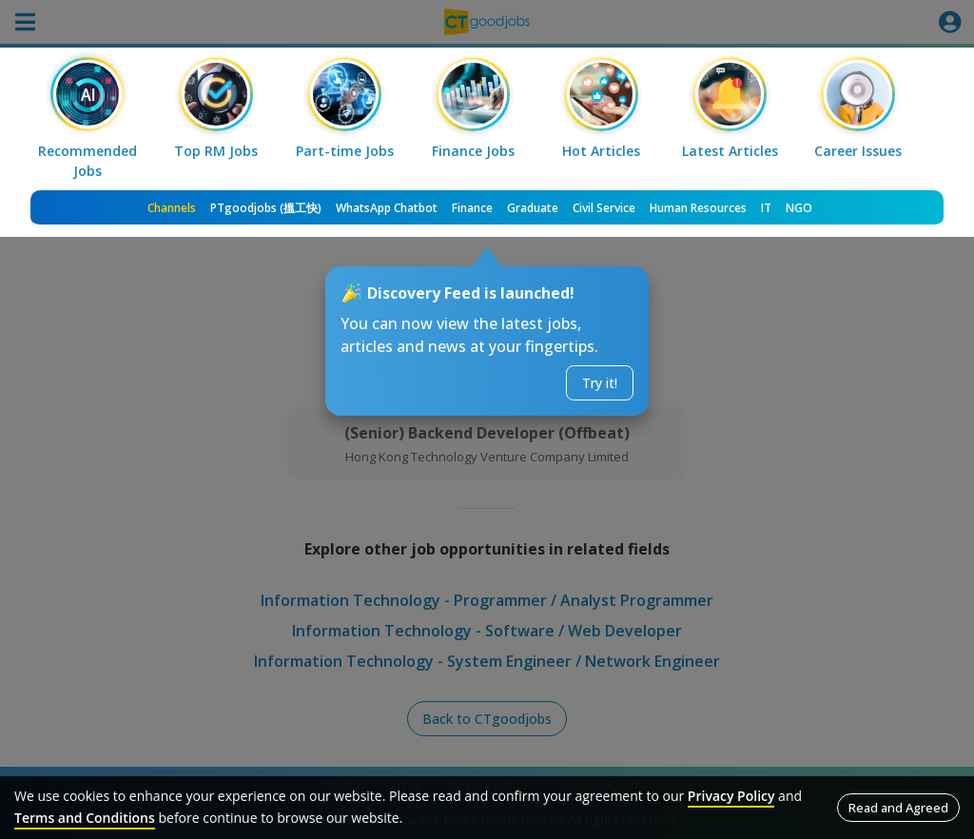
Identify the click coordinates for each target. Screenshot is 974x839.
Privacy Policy (731, 796)
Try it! (599, 383)
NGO (799, 208)
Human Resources (698, 208)
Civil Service (604, 208)
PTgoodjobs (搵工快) (265, 208)
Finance (472, 208)
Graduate (532, 208)
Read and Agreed (898, 807)
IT (766, 208)
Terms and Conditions (84, 818)
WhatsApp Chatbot (387, 208)
